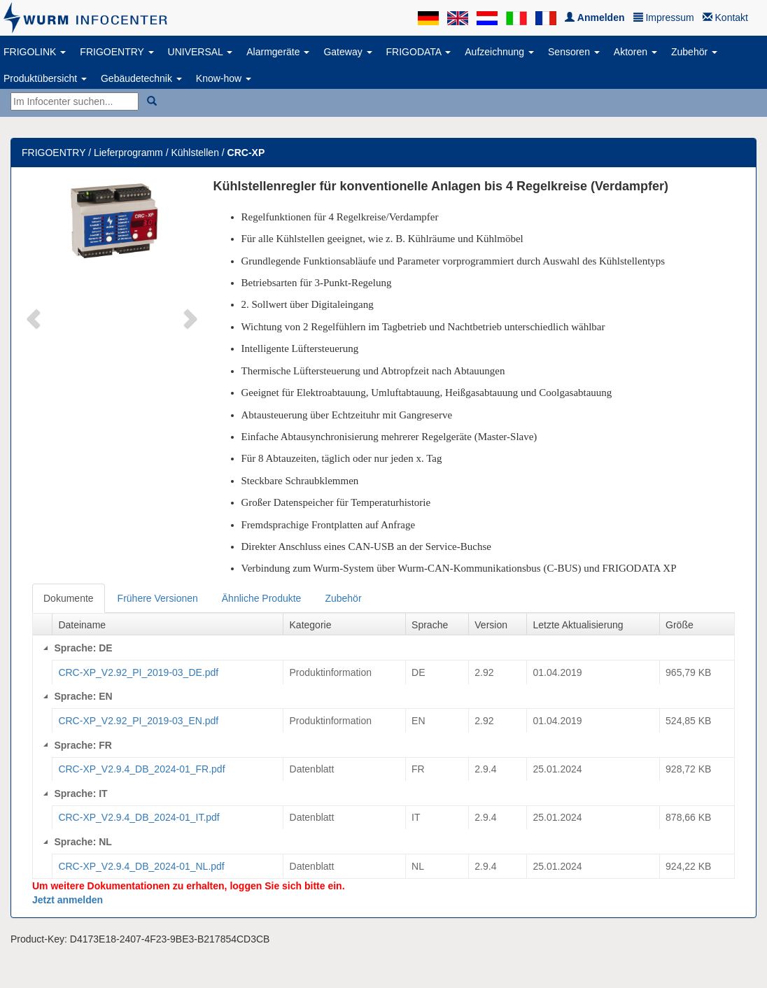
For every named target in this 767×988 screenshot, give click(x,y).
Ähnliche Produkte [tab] (262, 598)
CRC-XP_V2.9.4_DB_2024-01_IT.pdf (138, 817)
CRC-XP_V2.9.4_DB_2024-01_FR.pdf (141, 769)
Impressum (663, 17)
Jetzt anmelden (67, 899)
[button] (35, 318)
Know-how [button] (223, 78)
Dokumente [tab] (68, 598)
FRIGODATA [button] (418, 51)
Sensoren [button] (574, 51)
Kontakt (725, 17)
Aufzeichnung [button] (499, 51)
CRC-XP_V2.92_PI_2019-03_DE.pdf (138, 672)
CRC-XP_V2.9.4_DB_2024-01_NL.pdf (141, 866)
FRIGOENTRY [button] (116, 51)
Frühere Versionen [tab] (158, 598)
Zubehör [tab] (343, 598)
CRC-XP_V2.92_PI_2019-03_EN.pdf (138, 720)
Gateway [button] (347, 51)
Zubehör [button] (694, 51)
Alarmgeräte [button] (277, 51)
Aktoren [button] (635, 51)
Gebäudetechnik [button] (141, 78)
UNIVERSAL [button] (200, 51)
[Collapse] (45, 648)
